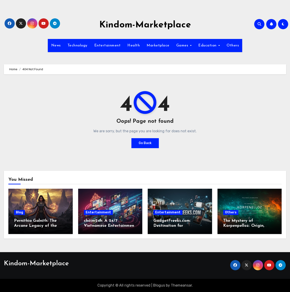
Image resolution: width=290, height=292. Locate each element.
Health (133, 45)
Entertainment (107, 45)
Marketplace (158, 45)
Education (208, 45)
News (56, 45)
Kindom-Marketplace (145, 25)
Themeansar (181, 285)
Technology (77, 45)
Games (182, 45)
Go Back (145, 143)
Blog (19, 212)
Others (233, 45)
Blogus (159, 285)
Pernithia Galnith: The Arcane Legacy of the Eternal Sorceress (35, 226)
